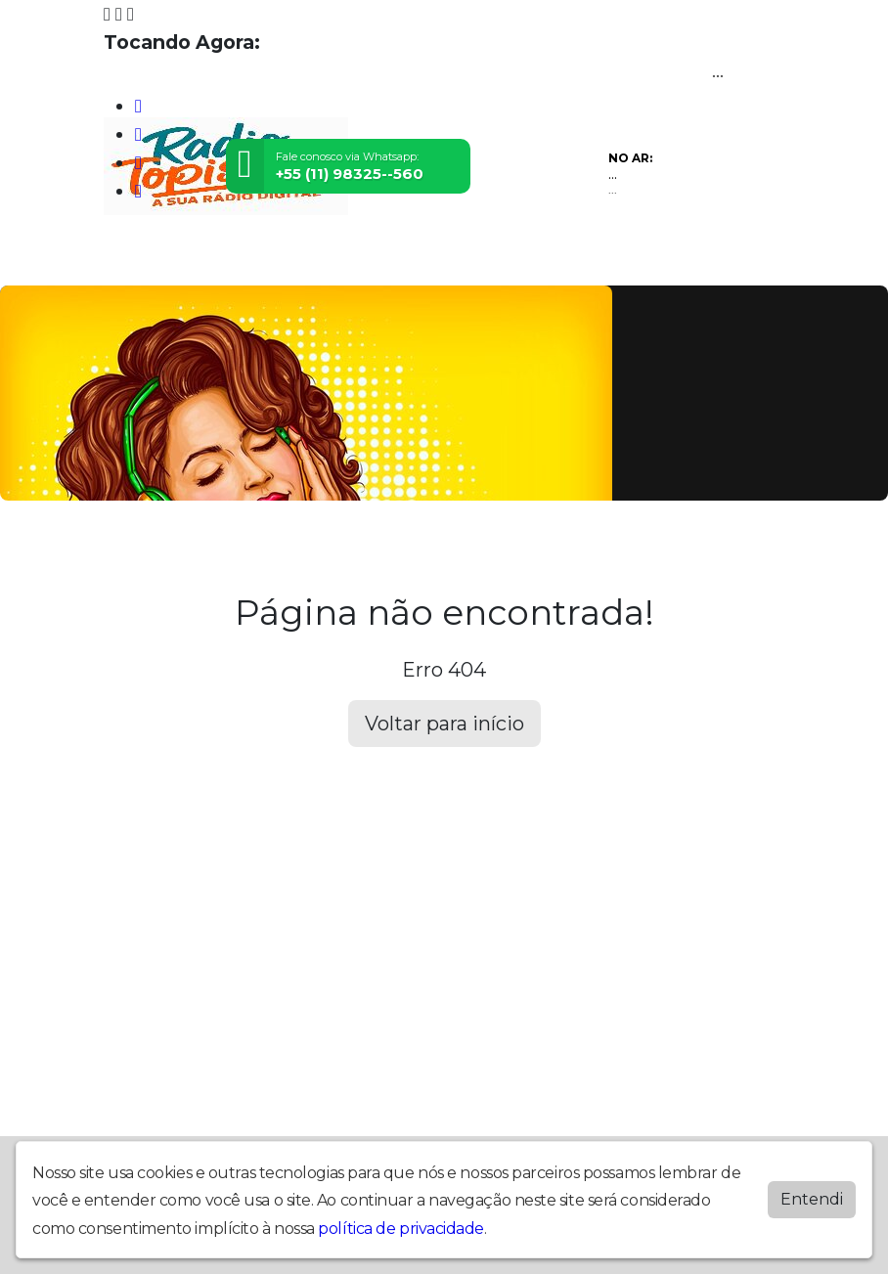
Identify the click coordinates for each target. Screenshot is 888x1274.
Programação (206, 259)
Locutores (425, 259)
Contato (645, 259)
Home (129, 259)
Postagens (509, 259)
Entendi (811, 1198)
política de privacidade (401, 1228)
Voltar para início (444, 723)
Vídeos (287, 259)
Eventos (349, 259)
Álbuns (581, 259)
